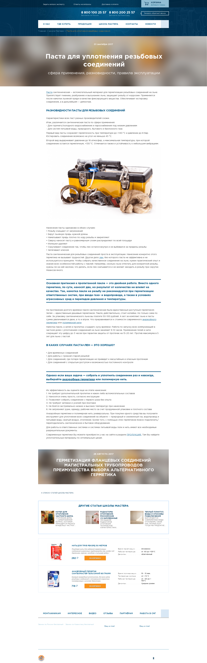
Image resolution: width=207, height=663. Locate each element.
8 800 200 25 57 (122, 12)
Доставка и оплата (110, 4)
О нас (46, 24)
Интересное (75, 613)
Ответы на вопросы (82, 4)
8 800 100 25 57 (93, 12)
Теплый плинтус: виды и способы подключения (154, 514)
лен (101, 257)
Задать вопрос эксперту (54, 4)
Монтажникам (52, 613)
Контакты (132, 24)
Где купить (63, 24)
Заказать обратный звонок (155, 13)
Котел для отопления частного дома (64, 514)
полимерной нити (71, 322)
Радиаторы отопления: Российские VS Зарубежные (108, 515)
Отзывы (108, 613)
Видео (92, 613)
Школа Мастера (108, 24)
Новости (150, 24)
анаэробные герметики (78, 379)
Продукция (84, 24)
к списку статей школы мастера (57, 493)
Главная (42, 31)
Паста (49, 92)
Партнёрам (126, 613)
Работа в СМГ (148, 613)
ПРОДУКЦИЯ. (134, 434)
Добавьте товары (158, 5)
